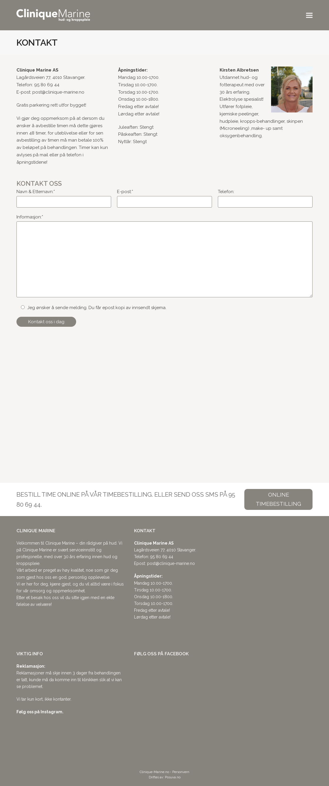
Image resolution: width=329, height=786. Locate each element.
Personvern (180, 772)
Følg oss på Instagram (39, 711)
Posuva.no (173, 777)
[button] (309, 15)
